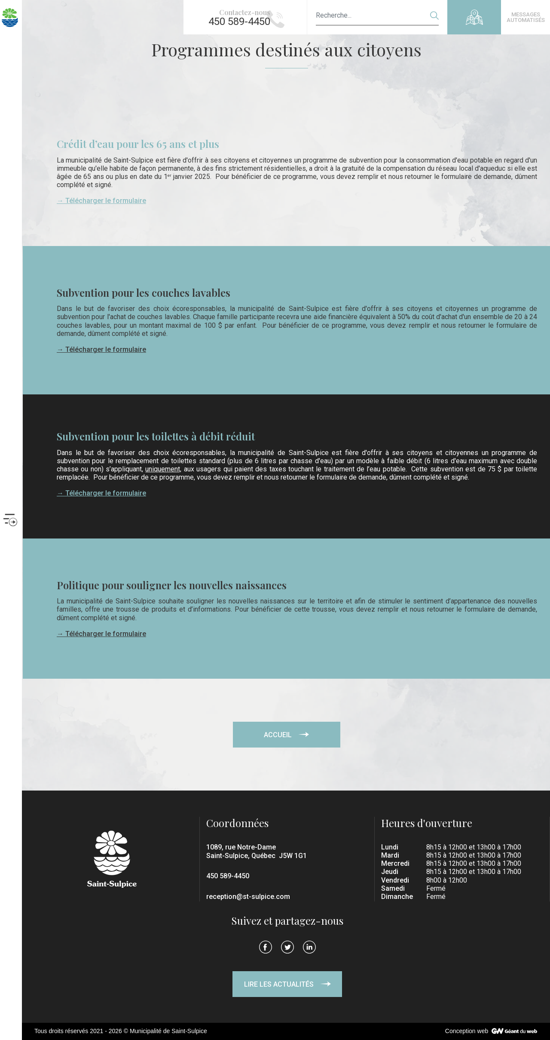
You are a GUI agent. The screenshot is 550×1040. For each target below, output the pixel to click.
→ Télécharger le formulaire (101, 201)
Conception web (466, 1031)
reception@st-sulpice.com (248, 896)
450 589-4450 (227, 876)
